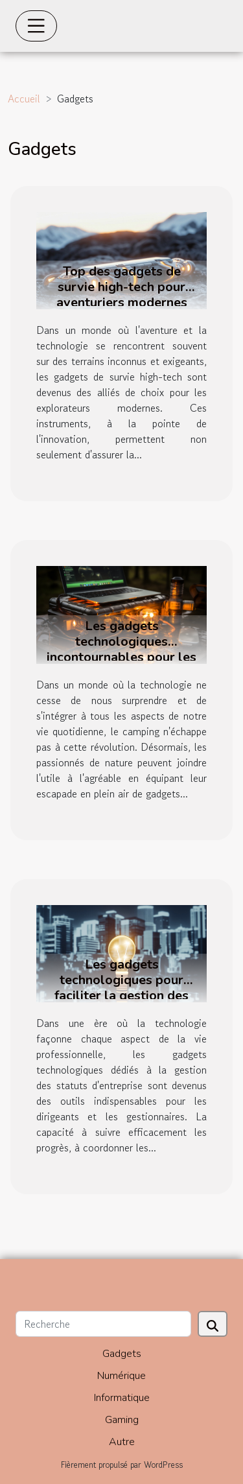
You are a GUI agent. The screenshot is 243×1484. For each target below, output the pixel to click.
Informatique (122, 1398)
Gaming (122, 1420)
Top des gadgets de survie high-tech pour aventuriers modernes (121, 287)
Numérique (121, 1376)
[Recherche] (103, 1324)
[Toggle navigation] (36, 25)
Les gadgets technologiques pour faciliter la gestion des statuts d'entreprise (121, 988)
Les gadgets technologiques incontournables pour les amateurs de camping (121, 649)
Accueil (24, 98)
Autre (122, 1442)
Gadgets (121, 1354)
